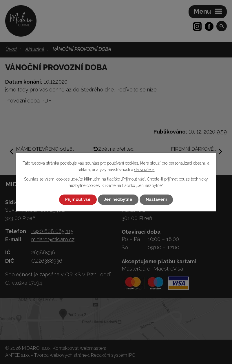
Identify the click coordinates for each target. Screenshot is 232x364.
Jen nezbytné (118, 199)
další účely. (144, 169)
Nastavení (156, 199)
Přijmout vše (78, 199)
